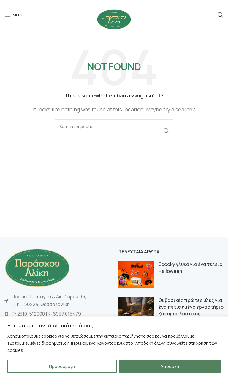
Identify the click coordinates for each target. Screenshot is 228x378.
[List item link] (57, 314)
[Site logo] (114, 18)
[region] (114, 347)
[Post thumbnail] (136, 274)
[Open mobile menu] (13, 15)
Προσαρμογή (62, 366)
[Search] (221, 15)
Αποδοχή (170, 366)
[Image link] (37, 267)
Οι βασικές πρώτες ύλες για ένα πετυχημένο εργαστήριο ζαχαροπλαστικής (191, 307)
